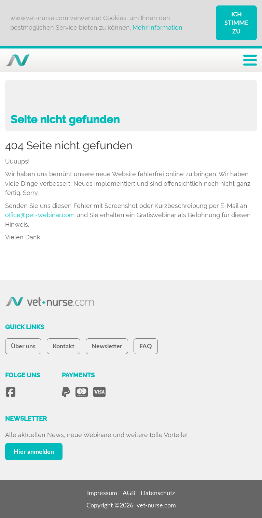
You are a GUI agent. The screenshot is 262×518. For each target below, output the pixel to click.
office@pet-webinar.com (40, 215)
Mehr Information (157, 27)
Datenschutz (158, 492)
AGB (129, 492)
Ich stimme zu (236, 22)
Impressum (102, 492)
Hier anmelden (34, 451)
